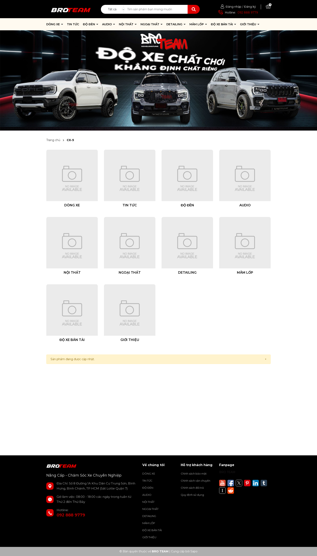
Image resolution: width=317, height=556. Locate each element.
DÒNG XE (53, 24)
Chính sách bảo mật (194, 473)
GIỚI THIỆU (248, 24)
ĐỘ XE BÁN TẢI (222, 24)
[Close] (266, 359)
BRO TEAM (227, 472)
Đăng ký (250, 6)
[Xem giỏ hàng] (268, 6)
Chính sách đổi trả (192, 487)
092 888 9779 (248, 12)
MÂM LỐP (197, 24)
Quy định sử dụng (192, 494)
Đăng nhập (233, 6)
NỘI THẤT (126, 24)
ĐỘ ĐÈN (89, 24)
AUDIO (107, 24)
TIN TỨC (73, 24)
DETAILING (174, 24)
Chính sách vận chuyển (195, 480)
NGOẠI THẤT (150, 24)
